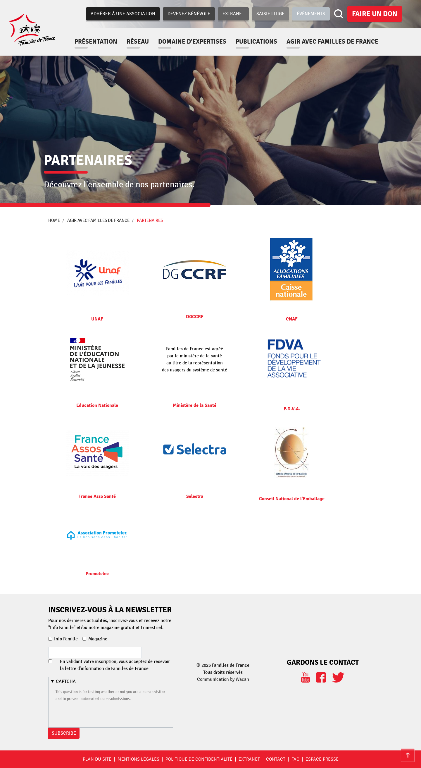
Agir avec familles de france (339, 41)
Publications (263, 41)
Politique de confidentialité (198, 759)
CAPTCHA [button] (66, 681)
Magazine (97, 639)
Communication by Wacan (223, 679)
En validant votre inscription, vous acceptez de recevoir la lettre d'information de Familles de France (115, 665)
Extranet (233, 14)
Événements (311, 14)
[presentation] (100, 713)
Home (54, 220)
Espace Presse (322, 759)
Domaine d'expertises (199, 41)
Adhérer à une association (123, 14)
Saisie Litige (270, 14)
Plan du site (97, 759)
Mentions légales (138, 759)
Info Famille (66, 639)
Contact (275, 759)
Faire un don (374, 13)
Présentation (102, 41)
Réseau (144, 41)
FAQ (295, 759)
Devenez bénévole (189, 14)
